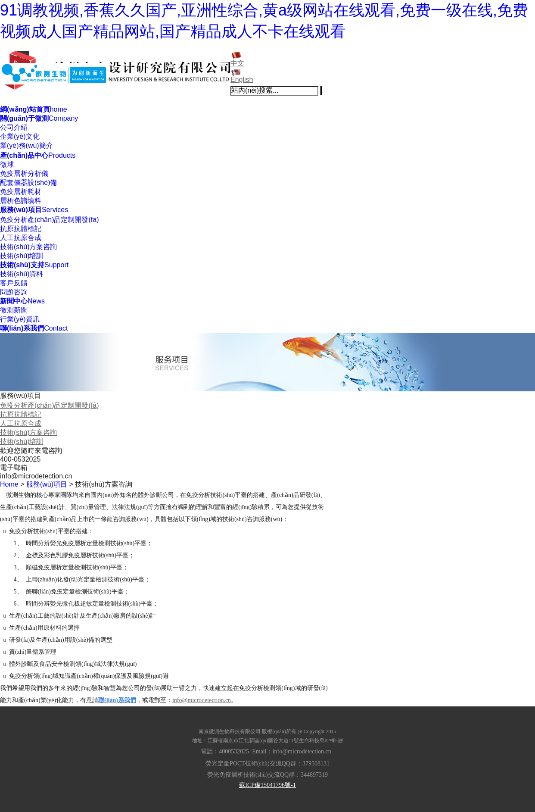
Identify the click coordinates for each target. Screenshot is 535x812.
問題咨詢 (14, 292)
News (22, 301)
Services (34, 209)
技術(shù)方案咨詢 (28, 246)
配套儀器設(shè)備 (28, 182)
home (33, 109)
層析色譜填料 (20, 200)
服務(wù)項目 (46, 484)
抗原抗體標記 (20, 228)
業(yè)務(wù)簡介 (26, 145)
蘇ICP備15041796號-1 (267, 785)
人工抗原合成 (20, 237)
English (241, 79)
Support (34, 265)
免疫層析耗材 (20, 191)
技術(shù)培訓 (21, 255)
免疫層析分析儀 (24, 173)
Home (9, 484)
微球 (7, 164)
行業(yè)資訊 (20, 319)
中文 (237, 63)
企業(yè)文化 (20, 136)
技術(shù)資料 (21, 274)
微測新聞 (14, 310)
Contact (34, 328)
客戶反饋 (14, 283)
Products (37, 155)
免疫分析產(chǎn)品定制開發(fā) (49, 219)
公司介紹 (14, 127)
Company (39, 118)
